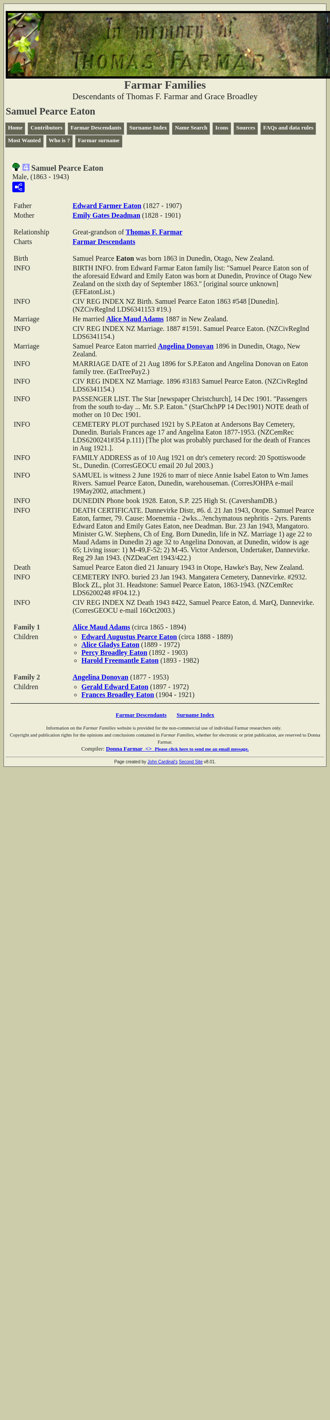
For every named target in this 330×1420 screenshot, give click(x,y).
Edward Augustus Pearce (129, 636)
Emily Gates (106, 215)
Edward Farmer (107, 205)
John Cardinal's (162, 761)
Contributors (46, 127)
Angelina (186, 346)
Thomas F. (154, 232)
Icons (221, 127)
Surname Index (148, 127)
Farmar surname (99, 140)
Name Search (191, 127)
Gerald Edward (114, 686)
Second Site (191, 761)
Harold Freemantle (119, 660)
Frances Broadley (117, 694)
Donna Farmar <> (177, 748)
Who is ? (59, 140)
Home (15, 127)
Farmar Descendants (95, 127)
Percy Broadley (114, 652)
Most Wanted (24, 140)
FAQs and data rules (288, 127)
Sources (245, 127)
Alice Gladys (110, 644)
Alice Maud (135, 319)
